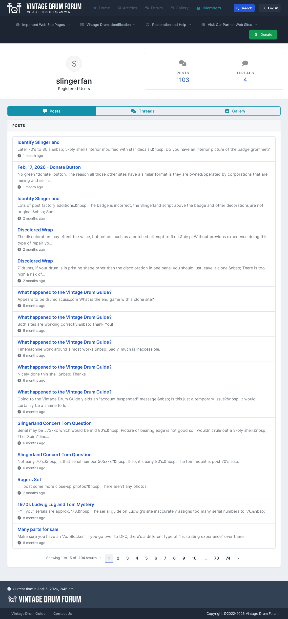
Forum (154, 7)
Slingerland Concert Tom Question (55, 423)
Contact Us (62, 613)
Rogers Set (29, 479)
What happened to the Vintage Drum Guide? (65, 292)
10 (194, 558)
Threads (143, 111)
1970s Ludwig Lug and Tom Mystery (56, 504)
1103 (182, 79)
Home (101, 7)
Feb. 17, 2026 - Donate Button (49, 167)
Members (209, 7)
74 (228, 558)
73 (216, 558)
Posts (52, 111)
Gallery (180, 7)
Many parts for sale (38, 529)
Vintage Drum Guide (28, 613)
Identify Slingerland (39, 142)
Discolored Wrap (35, 229)
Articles (127, 7)
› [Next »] (238, 558)
